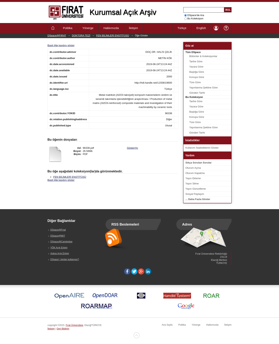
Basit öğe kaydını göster (60, 45)
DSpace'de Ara (194, 15)
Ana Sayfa (167, 324)
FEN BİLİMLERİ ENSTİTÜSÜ (112, 35)
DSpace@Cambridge (61, 241)
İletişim (133, 28)
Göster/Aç (132, 147)
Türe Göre (195, 82)
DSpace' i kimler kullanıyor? (64, 259)
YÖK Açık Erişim (58, 247)
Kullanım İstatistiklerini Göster (202, 147)
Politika (67, 28)
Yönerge (87, 28)
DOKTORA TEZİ (81, 35)
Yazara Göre (196, 66)
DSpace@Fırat (58, 229)
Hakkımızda (111, 28)
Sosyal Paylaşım (194, 194)
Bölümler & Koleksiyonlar (203, 56)
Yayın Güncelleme (195, 188)
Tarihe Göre (195, 61)
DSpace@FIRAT (56, 35)
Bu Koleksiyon (193, 18)
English (201, 28)
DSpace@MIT (57, 235)
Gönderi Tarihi (197, 92)
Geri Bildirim (63, 328)
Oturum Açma (193, 167)
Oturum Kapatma (195, 173)
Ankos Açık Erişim (59, 253)
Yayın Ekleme (193, 178)
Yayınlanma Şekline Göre (203, 87)
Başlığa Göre (196, 71)
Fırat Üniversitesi (74, 325)
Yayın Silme (192, 183)
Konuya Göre (196, 77)
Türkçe (181, 28)
